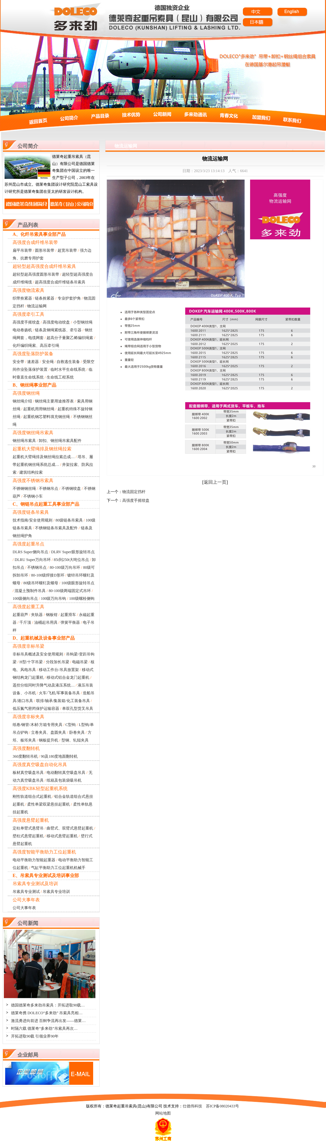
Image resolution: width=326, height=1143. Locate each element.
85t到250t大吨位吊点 (71, 559)
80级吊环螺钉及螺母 (40, 583)
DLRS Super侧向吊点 (30, 552)
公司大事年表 (24, 908)
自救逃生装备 (68, 361)
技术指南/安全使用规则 (32, 520)
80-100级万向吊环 (65, 567)
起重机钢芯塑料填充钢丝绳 (46, 416)
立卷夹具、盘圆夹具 (48, 732)
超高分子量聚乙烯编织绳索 (70, 337)
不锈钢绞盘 (71, 488)
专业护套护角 (69, 298)
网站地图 (163, 1113)
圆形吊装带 (44, 250)
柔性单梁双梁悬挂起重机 (48, 804)
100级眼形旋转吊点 (77, 583)
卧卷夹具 (77, 732)
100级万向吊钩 (53, 598)
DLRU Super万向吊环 (33, 559)
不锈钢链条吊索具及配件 (56, 528)
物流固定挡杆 (134, 491)
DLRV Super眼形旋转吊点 (72, 552)
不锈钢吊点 (48, 488)
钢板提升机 (48, 740)
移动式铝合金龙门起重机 (68, 677)
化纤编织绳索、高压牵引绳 (36, 345)
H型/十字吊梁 (31, 662)
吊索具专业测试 (26, 891)
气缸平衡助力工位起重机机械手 (58, 867)
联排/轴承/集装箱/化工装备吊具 (63, 700)
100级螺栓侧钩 (81, 598)
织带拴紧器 (22, 298)
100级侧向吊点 (25, 598)
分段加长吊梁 (57, 662)
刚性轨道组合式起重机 (32, 796)
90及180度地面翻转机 (59, 756)
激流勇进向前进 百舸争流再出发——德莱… (48, 1020)
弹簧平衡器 (70, 622)
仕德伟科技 (192, 1106)
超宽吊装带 (67, 250)
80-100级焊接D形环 (47, 575)
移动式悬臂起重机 (62, 836)
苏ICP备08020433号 (222, 1106)
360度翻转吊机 (25, 756)
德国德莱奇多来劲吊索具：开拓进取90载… (48, 1005)
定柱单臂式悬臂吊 (28, 828)
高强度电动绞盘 (56, 322)
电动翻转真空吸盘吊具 (66, 772)
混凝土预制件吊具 (30, 590)
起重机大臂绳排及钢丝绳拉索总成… (44, 457)
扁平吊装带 (22, 250)
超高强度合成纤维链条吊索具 (60, 282)
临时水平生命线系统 (67, 369)
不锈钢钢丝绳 (24, 488)
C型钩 (70, 724)
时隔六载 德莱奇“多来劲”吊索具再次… (44, 1028)
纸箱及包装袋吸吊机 (64, 780)
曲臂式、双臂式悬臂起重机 (70, 828)
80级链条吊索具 (69, 520)
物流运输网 (37, 306)
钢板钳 (52, 614)
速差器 (33, 361)
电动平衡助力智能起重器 (34, 860)
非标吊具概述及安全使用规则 (38, 654)
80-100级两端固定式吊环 (70, 590)
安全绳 (48, 361)
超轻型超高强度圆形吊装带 (36, 274)
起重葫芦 (20, 614)
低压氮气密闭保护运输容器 (36, 708)
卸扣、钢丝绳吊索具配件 (60, 440)
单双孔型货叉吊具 (77, 708)
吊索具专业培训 (56, 891)
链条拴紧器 (44, 298)
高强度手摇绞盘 (26, 322)
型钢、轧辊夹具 (75, 740)
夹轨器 (37, 614)
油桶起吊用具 (46, 622)
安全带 (18, 361)
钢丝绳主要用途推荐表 (54, 401)
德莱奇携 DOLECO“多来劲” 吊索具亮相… (46, 1013)
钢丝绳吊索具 (24, 440)
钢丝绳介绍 (22, 401)
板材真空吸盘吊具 (28, 772)
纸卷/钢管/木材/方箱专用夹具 (37, 724)
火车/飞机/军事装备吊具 (59, 693)
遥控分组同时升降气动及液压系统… (44, 685)
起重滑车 (68, 614)
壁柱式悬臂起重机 (28, 836)
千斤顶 (25, 622)
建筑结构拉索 (31, 472)
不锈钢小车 (33, 496)
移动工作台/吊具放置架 (59, 669)
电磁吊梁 (80, 662)
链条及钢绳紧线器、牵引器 (58, 330)
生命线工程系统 (60, 377)
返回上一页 (215, 482)
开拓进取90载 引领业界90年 (35, 1036)
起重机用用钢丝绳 (38, 409)
